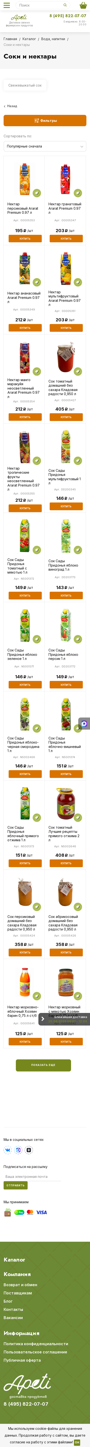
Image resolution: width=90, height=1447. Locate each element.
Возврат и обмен (20, 1284)
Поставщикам (18, 1293)
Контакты (13, 1309)
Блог (8, 1301)
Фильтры (48, 120)
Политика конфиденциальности (36, 1343)
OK (77, 1442)
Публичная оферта (22, 1360)
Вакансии (13, 1317)
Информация (21, 1333)
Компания (17, 1274)
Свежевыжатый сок (25, 85)
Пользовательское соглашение (35, 1352)
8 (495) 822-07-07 (67, 16)
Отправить (15, 1185)
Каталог (14, 1259)
